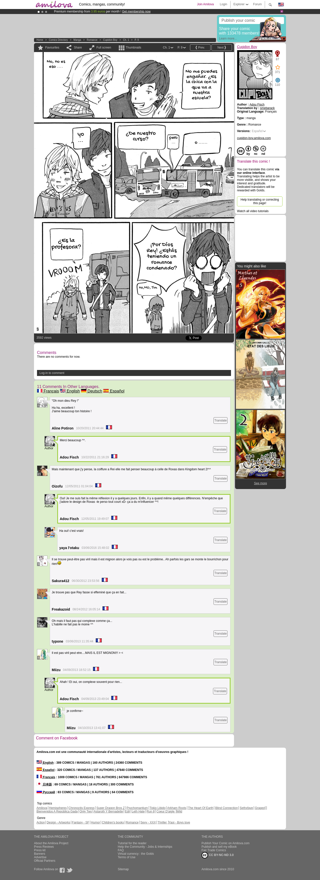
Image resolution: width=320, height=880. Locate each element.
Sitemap (123, 869)
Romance (92, 40)
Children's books (113, 822)
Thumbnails (133, 47)
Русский (45, 792)
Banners (39, 853)
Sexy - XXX (148, 822)
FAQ (121, 850)
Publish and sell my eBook (219, 846)
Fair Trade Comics (214, 850)
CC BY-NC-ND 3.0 (218, 855)
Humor (95, 822)
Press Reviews (44, 846)
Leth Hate (138, 811)
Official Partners (44, 860)
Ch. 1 (126, 40)
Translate (220, 420)
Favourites (52, 47)
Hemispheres (58, 808)
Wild (179, 811)
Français (48, 391)
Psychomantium (137, 808)
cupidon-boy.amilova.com (254, 138)
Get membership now (136, 11)
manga (77, 40)
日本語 (44, 784)
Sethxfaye (246, 808)
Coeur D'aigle (166, 811)
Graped (260, 808)
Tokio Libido (158, 808)
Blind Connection (226, 808)
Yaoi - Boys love (179, 822)
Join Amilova (205, 4)
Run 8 (150, 811)
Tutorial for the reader (132, 843)
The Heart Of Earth (200, 808)
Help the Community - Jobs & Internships (145, 846)
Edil (127, 811)
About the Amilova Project (51, 843)
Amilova (41, 808)
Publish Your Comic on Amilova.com (226, 843)
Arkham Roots (176, 808)
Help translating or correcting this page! (259, 201)
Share (78, 47)
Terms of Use (127, 857)
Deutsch (91, 391)
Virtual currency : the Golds (136, 853)
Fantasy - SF (80, 822)
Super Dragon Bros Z (110, 808)
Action (40, 822)
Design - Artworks (58, 822)
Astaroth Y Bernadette (108, 811)
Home (39, 40)
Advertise (40, 857)
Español (113, 391)
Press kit (40, 850)
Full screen (103, 47)
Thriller (163, 822)
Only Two (86, 811)
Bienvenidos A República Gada (57, 811)
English (70, 391)
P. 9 (136, 40)
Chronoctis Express (81, 808)
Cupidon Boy (110, 40)
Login (223, 4)
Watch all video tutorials (252, 211)
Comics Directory (58, 40)
